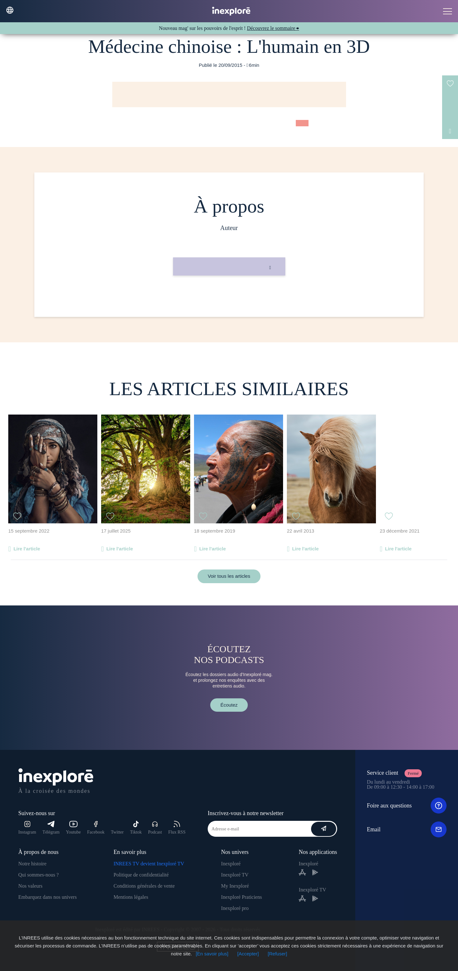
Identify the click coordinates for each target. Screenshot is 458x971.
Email (407, 829)
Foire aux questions (407, 806)
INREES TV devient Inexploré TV (149, 863)
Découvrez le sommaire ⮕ (273, 28)
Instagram (27, 828)
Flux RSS (176, 828)
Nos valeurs (30, 886)
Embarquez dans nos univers (47, 897)
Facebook (95, 828)
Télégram (51, 828)
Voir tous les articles (229, 576)
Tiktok (136, 828)
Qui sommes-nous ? (38, 874)
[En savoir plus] (212, 953)
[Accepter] (248, 953)
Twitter (117, 832)
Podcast (155, 828)
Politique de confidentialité (141, 874)
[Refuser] (277, 953)
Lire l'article (26, 548)
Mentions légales (131, 897)
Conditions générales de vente (144, 886)
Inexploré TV (234, 874)
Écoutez (229, 705)
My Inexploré (235, 886)
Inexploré (230, 863)
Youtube (73, 828)
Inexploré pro (235, 908)
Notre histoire (32, 863)
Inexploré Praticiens (241, 897)
